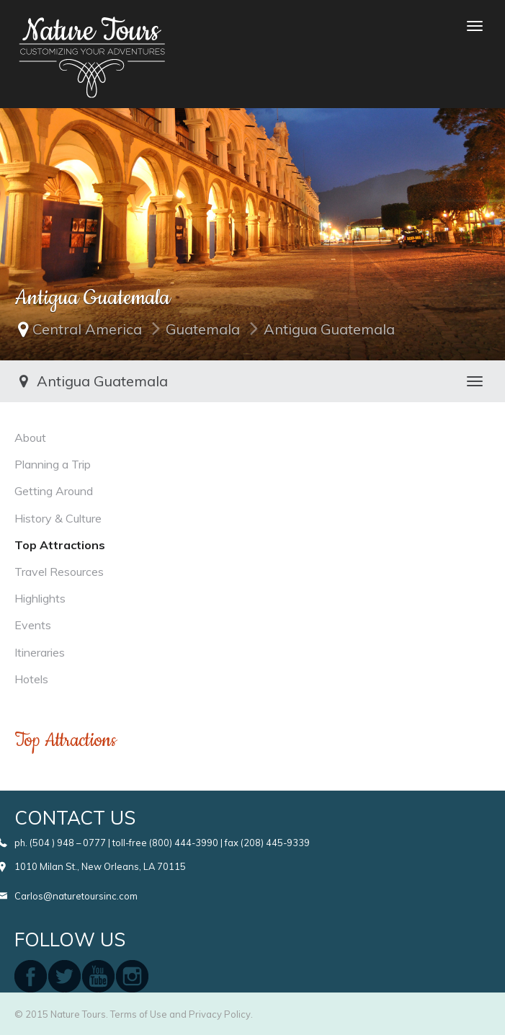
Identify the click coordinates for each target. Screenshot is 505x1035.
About (30, 437)
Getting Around (53, 491)
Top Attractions (59, 545)
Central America (87, 329)
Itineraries (39, 652)
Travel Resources (59, 571)
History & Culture (58, 518)
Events (32, 625)
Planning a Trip (52, 464)
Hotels (31, 679)
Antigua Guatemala (329, 329)
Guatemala (203, 329)
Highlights (40, 598)
